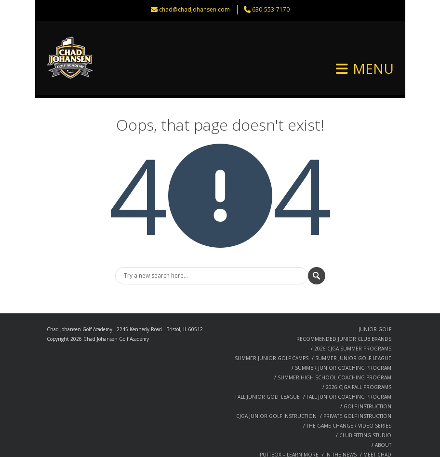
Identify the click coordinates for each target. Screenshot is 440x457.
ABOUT (383, 412)
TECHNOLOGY (345, 441)
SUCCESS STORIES (369, 432)
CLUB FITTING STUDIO (365, 403)
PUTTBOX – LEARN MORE (289, 422)
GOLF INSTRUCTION (367, 374)
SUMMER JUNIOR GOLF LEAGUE (353, 326)
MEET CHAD (377, 422)
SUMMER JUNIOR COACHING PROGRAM (343, 335)
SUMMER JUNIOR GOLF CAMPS (271, 326)
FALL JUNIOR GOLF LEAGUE (267, 364)
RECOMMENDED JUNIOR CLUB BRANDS (343, 306)
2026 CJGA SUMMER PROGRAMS (352, 316)
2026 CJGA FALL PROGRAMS (358, 354)
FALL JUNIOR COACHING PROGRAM (349, 364)
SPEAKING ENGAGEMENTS (310, 432)
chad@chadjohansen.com (194, 9)
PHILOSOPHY (256, 432)
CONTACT (380, 441)
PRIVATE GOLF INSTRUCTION (357, 383)
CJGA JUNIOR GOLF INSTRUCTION (276, 383)
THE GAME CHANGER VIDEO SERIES (349, 393)
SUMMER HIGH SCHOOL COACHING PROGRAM (334, 345)
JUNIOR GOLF (375, 297)
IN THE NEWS (341, 422)
